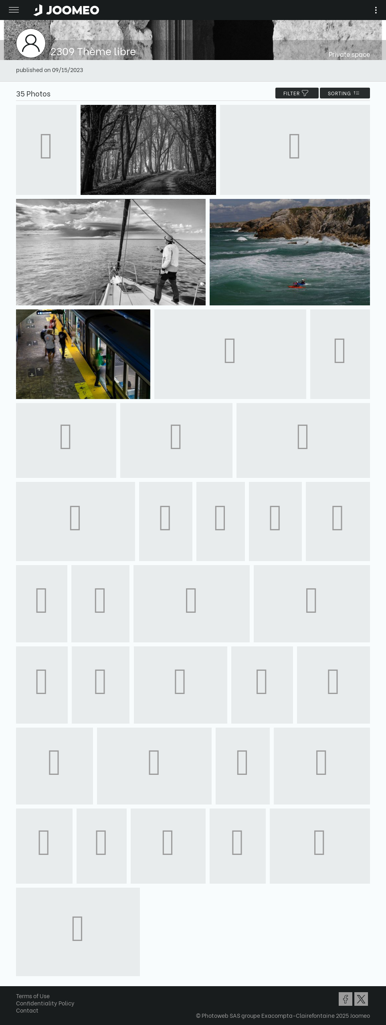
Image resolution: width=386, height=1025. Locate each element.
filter (297, 93)
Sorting (345, 93)
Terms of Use (33, 995)
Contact (27, 1010)
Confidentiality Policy (45, 1003)
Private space (349, 53)
